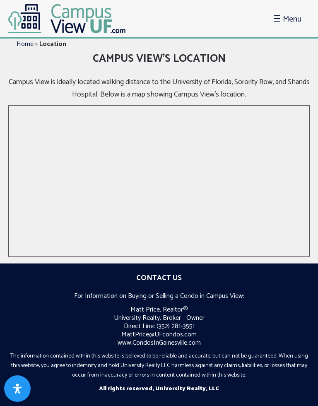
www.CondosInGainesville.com (159, 342)
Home (25, 44)
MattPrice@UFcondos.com (159, 334)
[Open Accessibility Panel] (17, 388)
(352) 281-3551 (176, 326)
